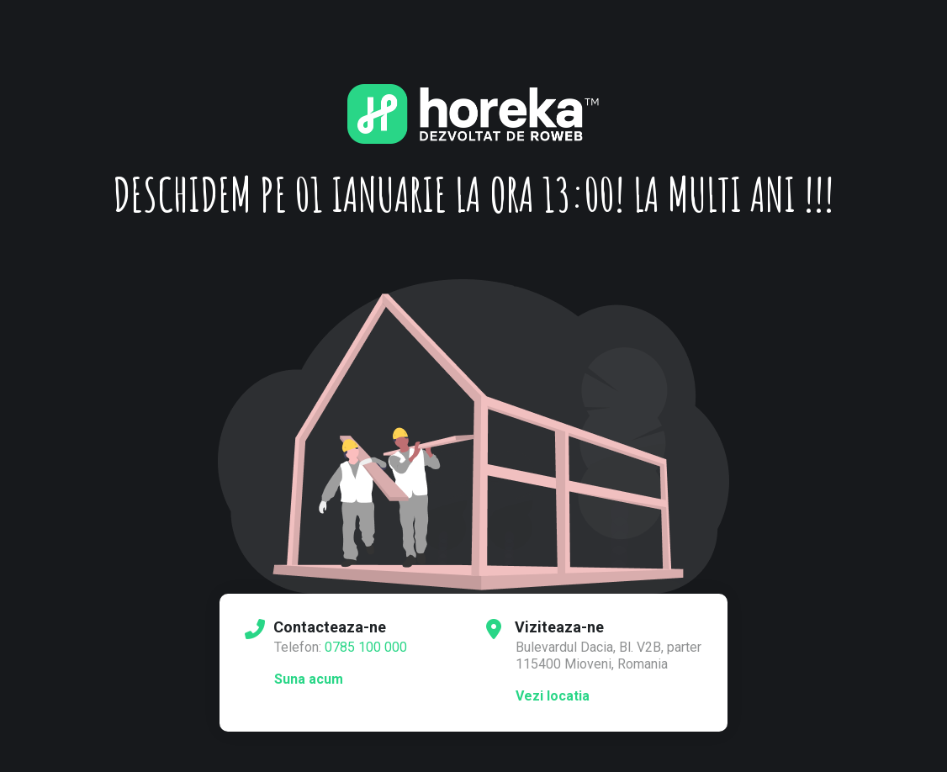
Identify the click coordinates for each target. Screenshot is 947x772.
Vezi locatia (553, 696)
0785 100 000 (366, 647)
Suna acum (308, 679)
